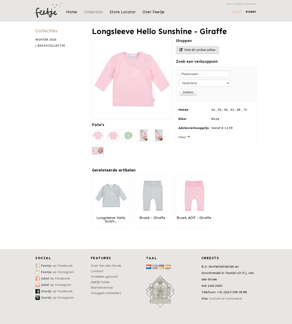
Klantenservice (102, 288)
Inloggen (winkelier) (106, 293)
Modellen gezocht (104, 277)
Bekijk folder (100, 282)
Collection (93, 12)
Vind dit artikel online (197, 50)
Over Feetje (153, 12)
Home (71, 12)
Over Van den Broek (106, 266)
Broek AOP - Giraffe (194, 218)
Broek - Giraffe (152, 218)
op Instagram (57, 272)
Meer (184, 137)
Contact (97, 271)
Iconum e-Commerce (225, 298)
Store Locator (123, 12)
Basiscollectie (51, 45)
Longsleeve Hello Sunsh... (110, 219)
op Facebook (57, 266)
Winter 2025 (46, 40)
